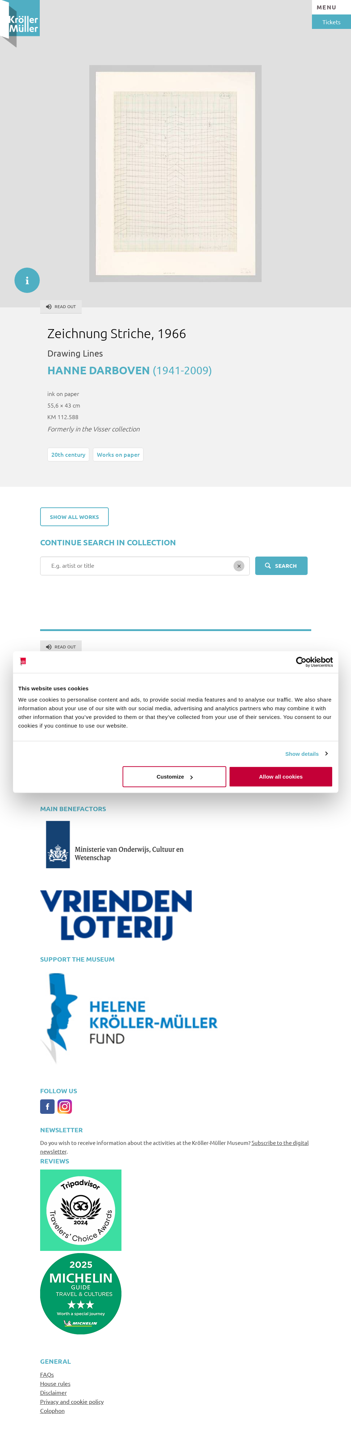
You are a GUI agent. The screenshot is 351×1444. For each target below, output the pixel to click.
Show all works (74, 516)
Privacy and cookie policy (72, 1401)
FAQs (47, 1374)
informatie (23, 277)
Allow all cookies (281, 777)
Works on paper (118, 454)
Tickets (331, 21)
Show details (302, 753)
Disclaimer (53, 1392)
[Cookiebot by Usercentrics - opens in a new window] (301, 661)
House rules (55, 1383)
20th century (68, 454)
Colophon (52, 1410)
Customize (175, 777)
